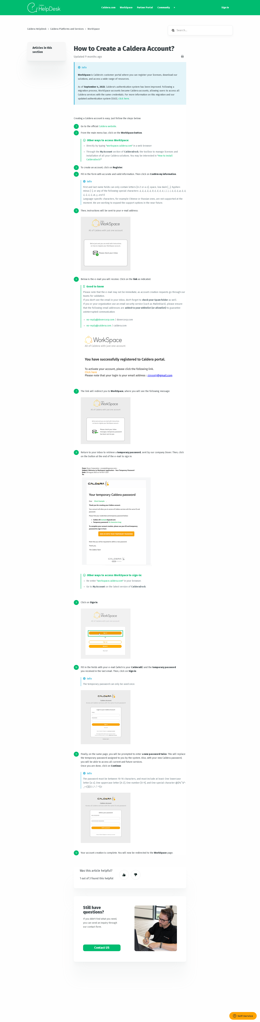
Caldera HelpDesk (36, 29)
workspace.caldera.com (119, 145)
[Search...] (200, 30)
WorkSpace (126, 7)
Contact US (101, 947)
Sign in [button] (225, 7)
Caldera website (107, 126)
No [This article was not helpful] (135, 875)
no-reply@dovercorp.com (100, 319)
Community (163, 7)
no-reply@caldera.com (98, 325)
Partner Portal (145, 7)
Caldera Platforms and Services (67, 29)
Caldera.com (108, 7)
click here (123, 98)
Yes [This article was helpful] (124, 875)
